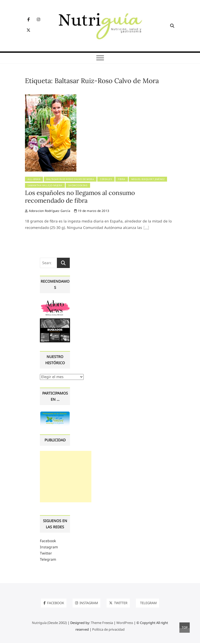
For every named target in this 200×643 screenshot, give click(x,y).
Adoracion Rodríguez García (47, 211)
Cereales (106, 179)
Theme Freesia (102, 622)
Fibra (121, 179)
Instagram (49, 546)
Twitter (46, 553)
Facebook (48, 540)
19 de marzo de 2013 (91, 211)
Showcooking (78, 185)
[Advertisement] (65, 476)
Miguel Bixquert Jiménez (148, 179)
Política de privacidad (108, 629)
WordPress (124, 622)
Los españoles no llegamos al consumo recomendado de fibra (80, 196)
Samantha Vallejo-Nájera (45, 185)
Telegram (48, 559)
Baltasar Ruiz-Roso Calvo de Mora (70, 179)
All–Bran (34, 179)
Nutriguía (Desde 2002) (49, 622)
